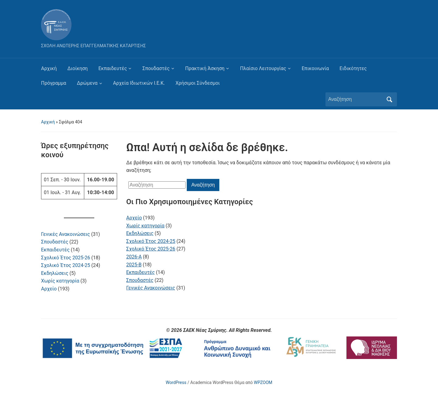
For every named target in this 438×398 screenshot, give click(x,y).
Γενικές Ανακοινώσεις (65, 234)
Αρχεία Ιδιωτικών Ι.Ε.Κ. (139, 83)
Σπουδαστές (155, 68)
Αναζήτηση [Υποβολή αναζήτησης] (389, 99)
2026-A (134, 257)
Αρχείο (49, 289)
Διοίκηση (78, 68)
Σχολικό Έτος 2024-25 (65, 265)
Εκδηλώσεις (54, 273)
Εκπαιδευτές (112, 68)
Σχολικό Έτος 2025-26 (65, 258)
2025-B (133, 265)
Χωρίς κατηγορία (60, 281)
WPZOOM (263, 382)
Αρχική (49, 68)
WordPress (176, 382)
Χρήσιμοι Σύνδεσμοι (198, 83)
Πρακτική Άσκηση (205, 68)
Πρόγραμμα (53, 83)
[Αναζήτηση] (356, 99)
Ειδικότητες (353, 68)
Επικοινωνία (315, 68)
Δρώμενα (87, 83)
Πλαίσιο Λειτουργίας (263, 68)
